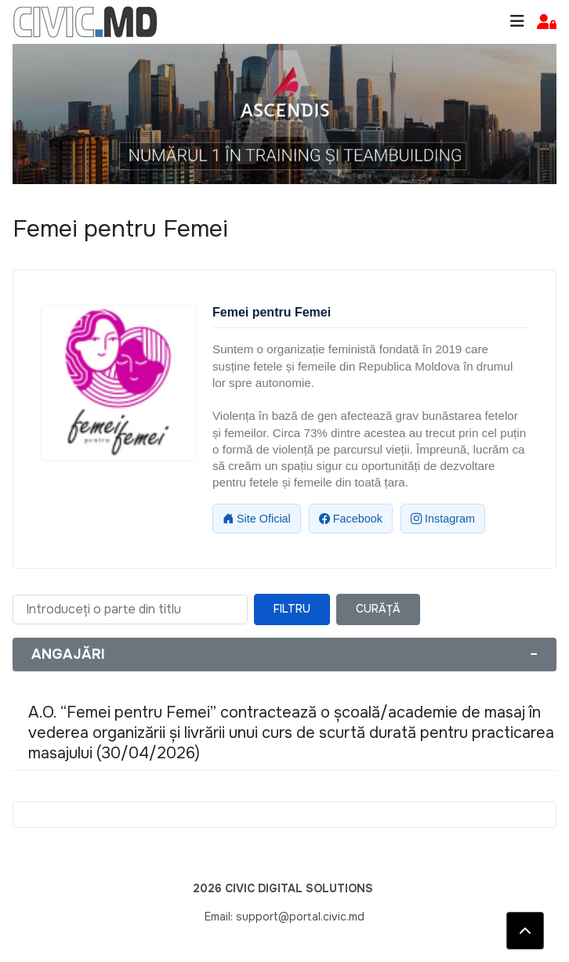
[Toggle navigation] (517, 21)
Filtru (292, 609)
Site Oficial (257, 518)
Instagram (443, 518)
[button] (546, 22)
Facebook (350, 518)
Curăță (378, 609)
